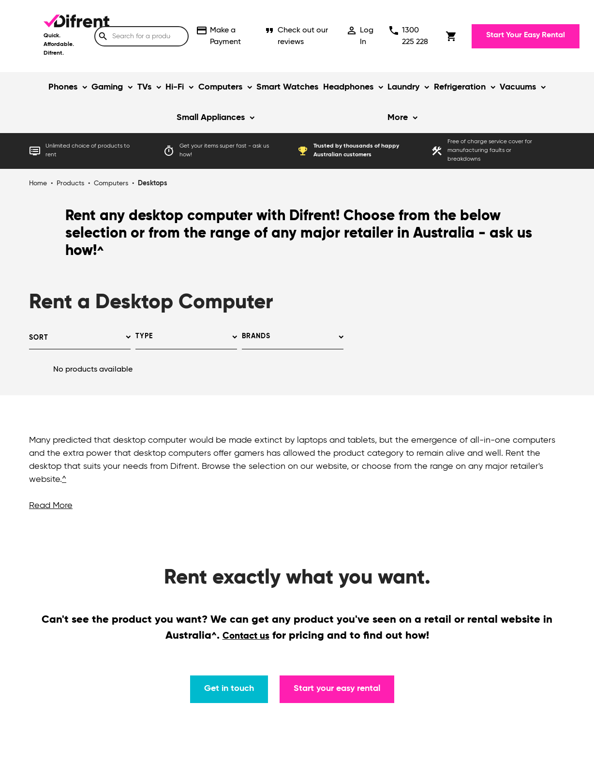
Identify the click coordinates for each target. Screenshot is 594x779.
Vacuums (518, 87)
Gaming (107, 87)
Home (38, 183)
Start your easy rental (337, 688)
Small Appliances (211, 117)
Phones (62, 87)
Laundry (403, 87)
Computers (220, 87)
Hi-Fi (174, 87)
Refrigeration (460, 87)
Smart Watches (287, 87)
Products (70, 183)
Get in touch (229, 688)
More (397, 117)
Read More (51, 505)
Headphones (348, 87)
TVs (144, 87)
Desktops (152, 183)
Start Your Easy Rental (525, 35)
